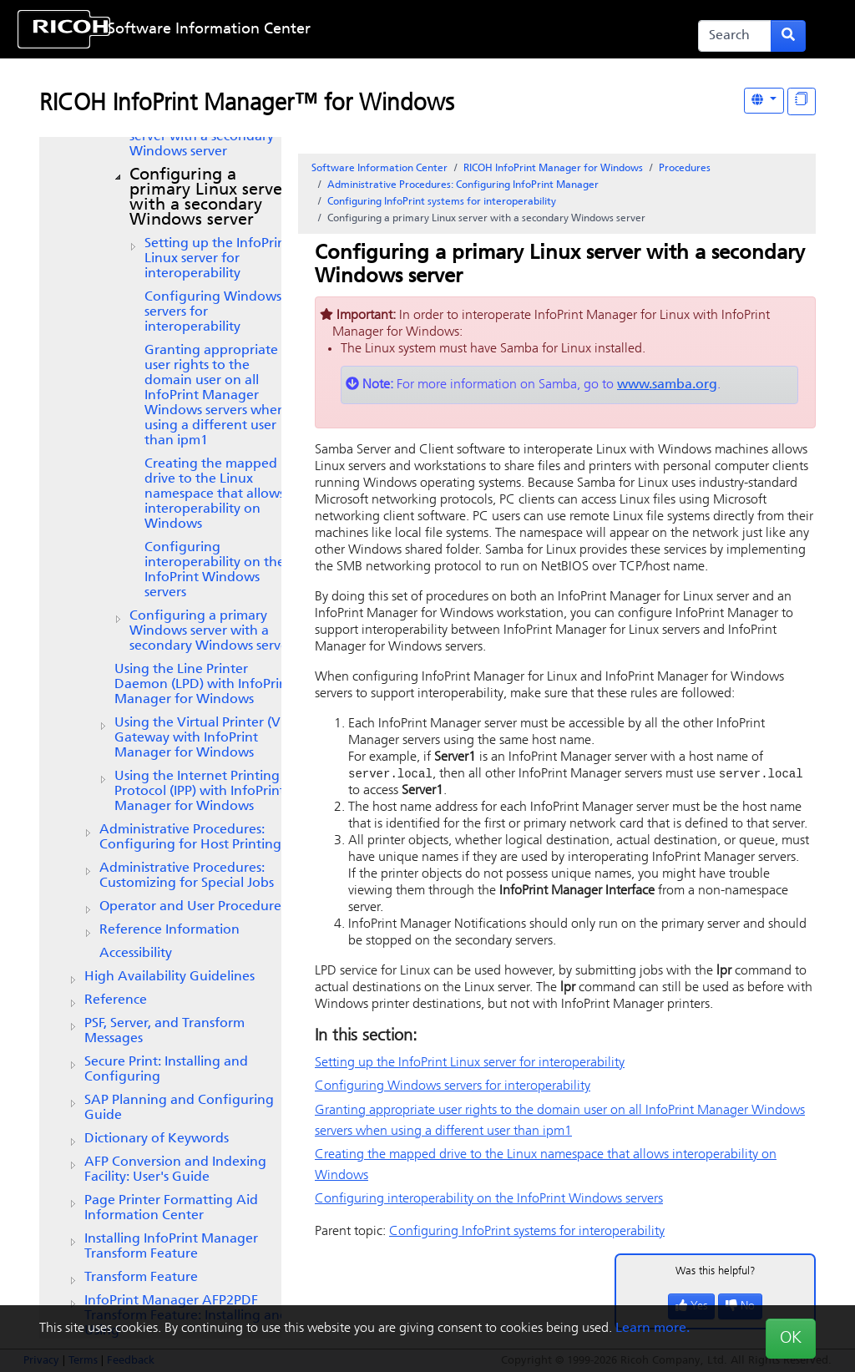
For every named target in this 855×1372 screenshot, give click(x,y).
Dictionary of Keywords (156, 1139)
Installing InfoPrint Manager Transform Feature (171, 1247)
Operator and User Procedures (192, 907)
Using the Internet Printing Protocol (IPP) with (199, 791)
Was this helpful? (715, 1272)
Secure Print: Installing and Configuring (166, 1070)
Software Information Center (209, 30)
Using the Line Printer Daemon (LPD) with (203, 684)
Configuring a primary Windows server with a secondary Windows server (211, 631)
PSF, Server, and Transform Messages (164, 1031)
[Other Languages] (764, 101)
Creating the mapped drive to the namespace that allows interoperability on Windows (214, 494)
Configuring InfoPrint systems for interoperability (441, 202)
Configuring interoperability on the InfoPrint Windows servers (214, 570)
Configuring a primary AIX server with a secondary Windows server (211, 137)
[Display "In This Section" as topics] (801, 101)
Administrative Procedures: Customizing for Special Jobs (186, 876)
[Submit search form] (788, 36)
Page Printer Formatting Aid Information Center (171, 1208)
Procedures (685, 169)
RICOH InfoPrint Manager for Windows (553, 169)
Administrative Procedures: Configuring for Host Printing (190, 837)
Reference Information (169, 930)
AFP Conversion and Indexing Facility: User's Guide (175, 1170)
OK (791, 1338)
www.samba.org (667, 385)
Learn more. (652, 1328)
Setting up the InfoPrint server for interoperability (217, 259)
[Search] (735, 36)
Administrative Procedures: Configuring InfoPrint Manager (463, 185)
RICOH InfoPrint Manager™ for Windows (246, 104)
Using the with (203, 738)
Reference (115, 1000)
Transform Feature (141, 1277)
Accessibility (135, 953)
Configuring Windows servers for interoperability (212, 312)
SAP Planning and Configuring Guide (179, 1108)
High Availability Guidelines (169, 977)
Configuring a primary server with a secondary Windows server (209, 198)
